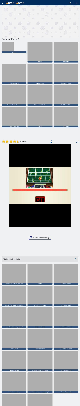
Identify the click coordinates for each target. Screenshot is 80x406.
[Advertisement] (20, 21)
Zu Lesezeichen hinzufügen (40, 237)
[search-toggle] (70, 3)
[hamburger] (2, 2)
